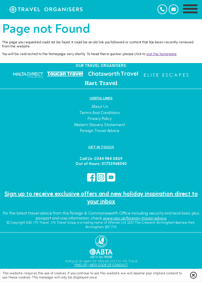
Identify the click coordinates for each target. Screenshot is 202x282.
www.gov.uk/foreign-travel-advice (135, 218)
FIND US (80, 265)
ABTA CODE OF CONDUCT (108, 265)
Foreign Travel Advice (99, 130)
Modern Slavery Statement (99, 124)
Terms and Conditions (99, 112)
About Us (99, 106)
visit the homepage (161, 54)
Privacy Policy (100, 118)
